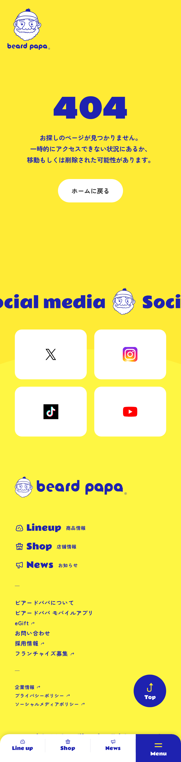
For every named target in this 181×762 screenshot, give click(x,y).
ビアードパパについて (44, 603)
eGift (22, 623)
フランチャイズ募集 (41, 653)
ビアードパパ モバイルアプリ (54, 613)
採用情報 (27, 643)
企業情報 (25, 687)
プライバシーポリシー (39, 695)
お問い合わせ (32, 633)
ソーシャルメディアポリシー (47, 704)
